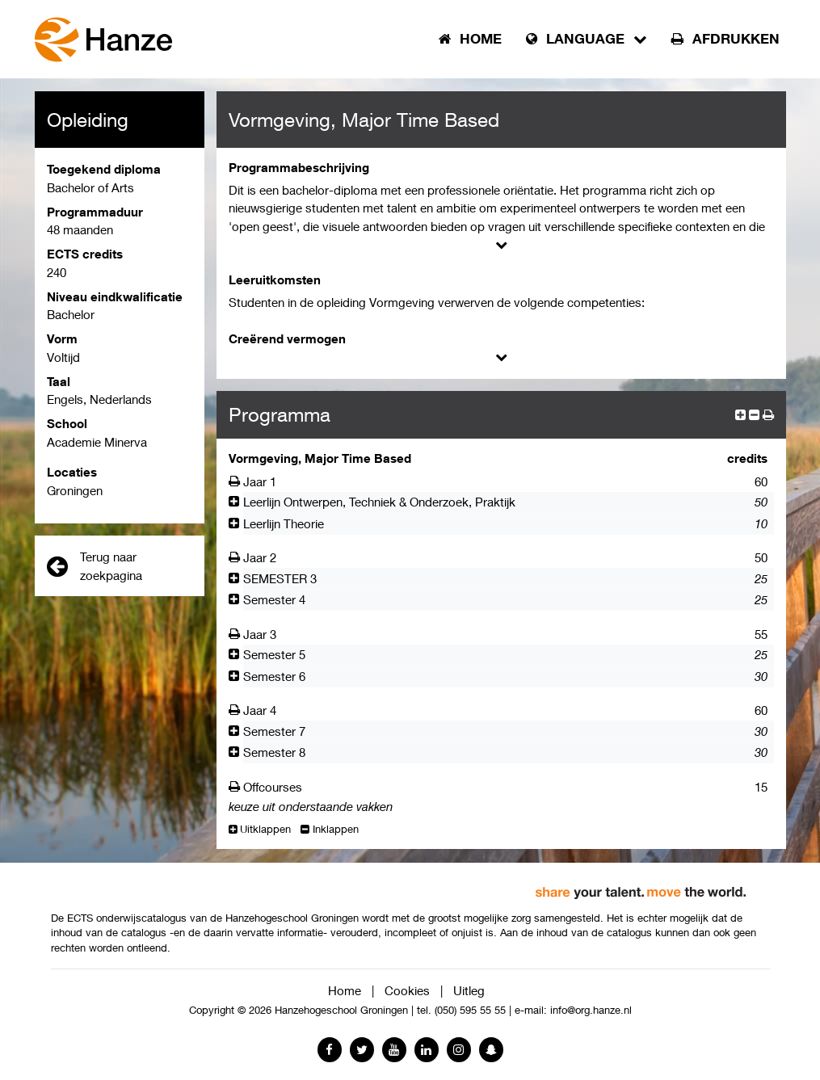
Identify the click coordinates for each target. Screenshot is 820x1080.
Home (344, 990)
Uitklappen (260, 829)
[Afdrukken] (236, 481)
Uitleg (469, 990)
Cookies (407, 990)
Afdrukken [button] (725, 39)
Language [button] (586, 39)
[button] (768, 414)
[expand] (740, 414)
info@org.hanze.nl (591, 1010)
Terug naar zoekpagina (94, 565)
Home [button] (470, 39)
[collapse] (754, 414)
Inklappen (330, 829)
